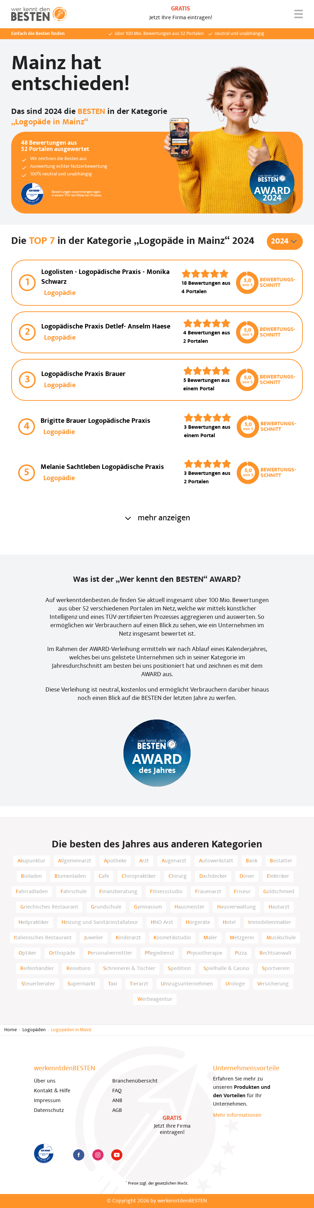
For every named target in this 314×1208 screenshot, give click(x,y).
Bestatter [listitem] (281, 861)
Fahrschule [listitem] (73, 892)
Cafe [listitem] (104, 876)
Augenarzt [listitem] (174, 861)
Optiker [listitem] (27, 953)
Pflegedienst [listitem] (159, 953)
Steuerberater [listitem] (38, 984)
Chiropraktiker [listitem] (139, 876)
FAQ (117, 1091)
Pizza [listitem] (241, 953)
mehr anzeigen (157, 518)
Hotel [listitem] (229, 922)
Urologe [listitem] (235, 984)
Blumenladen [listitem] (70, 876)
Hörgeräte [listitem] (198, 922)
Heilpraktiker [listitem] (34, 922)
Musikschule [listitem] (281, 938)
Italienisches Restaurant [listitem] (43, 938)
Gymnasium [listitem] (148, 907)
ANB (117, 1101)
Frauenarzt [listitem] (208, 892)
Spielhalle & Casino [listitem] (226, 968)
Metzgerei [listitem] (242, 938)
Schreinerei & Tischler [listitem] (129, 968)
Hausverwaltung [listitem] (236, 907)
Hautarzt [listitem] (279, 907)
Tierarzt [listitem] (139, 984)
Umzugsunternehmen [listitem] (187, 984)
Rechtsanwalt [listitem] (275, 953)
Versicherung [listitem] (273, 984)
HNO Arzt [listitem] (162, 922)
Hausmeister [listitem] (189, 907)
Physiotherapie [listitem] (204, 953)
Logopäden (33, 1030)
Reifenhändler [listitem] (37, 968)
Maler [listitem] (210, 938)
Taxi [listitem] (112, 984)
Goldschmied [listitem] (278, 892)
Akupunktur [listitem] (31, 861)
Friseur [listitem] (242, 892)
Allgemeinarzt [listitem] (74, 861)
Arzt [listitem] (144, 861)
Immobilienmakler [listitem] (269, 922)
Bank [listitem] (251, 861)
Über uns (45, 1081)
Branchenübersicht (135, 1081)
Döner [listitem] (247, 876)
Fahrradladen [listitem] (32, 892)
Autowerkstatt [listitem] (216, 861)
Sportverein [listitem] (276, 968)
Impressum (47, 1101)
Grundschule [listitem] (106, 907)
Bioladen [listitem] (31, 876)
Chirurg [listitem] (178, 876)
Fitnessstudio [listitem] (166, 892)
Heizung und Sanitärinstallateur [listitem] (100, 922)
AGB (117, 1110)
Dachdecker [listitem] (213, 876)
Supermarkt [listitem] (81, 984)
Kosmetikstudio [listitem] (172, 938)
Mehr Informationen (237, 1115)
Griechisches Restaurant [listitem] (49, 907)
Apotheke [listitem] (115, 861)
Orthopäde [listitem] (62, 953)
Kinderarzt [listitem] (128, 938)
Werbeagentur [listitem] (154, 999)
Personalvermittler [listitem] (110, 953)
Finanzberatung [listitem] (118, 892)
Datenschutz (49, 1110)
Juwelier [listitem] (93, 938)
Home (10, 1030)
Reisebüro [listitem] (78, 968)
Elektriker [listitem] (278, 876)
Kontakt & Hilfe (52, 1091)
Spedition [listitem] (179, 968)
